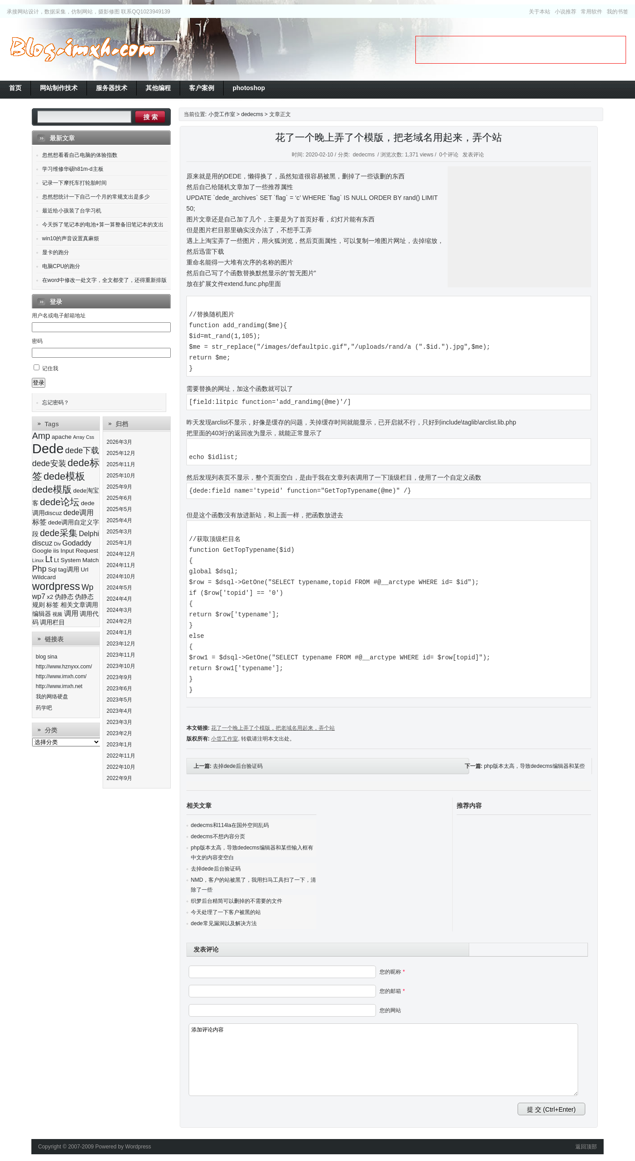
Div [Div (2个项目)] (57, 543)
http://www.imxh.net (59, 686)
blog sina (46, 657)
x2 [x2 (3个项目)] (50, 596)
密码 (37, 341)
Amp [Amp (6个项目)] (41, 436)
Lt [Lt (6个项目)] (48, 559)
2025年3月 (119, 532)
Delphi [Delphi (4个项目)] (89, 533)
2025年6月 (119, 498)
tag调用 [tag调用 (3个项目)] (68, 569)
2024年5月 (119, 588)
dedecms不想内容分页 (218, 836)
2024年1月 (119, 632)
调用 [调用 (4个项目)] (71, 613)
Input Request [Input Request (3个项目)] (79, 550)
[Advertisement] (521, 49)
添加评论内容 (384, 1059)
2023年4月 (119, 711)
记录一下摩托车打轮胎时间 (74, 183)
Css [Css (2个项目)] (90, 437)
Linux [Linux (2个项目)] (37, 560)
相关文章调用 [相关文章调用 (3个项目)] (79, 605)
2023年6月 (119, 688)
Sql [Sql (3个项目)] (52, 569)
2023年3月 (119, 722)
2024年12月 (121, 554)
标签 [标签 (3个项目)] (52, 605)
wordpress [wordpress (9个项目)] (56, 586)
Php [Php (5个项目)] (39, 568)
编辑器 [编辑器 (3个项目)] (41, 614)
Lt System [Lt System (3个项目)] (67, 560)
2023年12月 (121, 644)
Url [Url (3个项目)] (84, 569)
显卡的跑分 (55, 252)
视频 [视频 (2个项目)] (57, 614)
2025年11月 (121, 464)
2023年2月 (119, 733)
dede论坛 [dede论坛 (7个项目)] (59, 502)
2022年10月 (121, 767)
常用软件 (591, 12)
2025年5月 (119, 509)
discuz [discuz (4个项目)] (42, 543)
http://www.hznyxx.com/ (64, 666)
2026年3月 (119, 442)
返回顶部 (586, 1147)
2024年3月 (119, 610)
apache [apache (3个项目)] (61, 436)
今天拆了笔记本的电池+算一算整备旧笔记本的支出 (103, 224)
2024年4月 (119, 599)
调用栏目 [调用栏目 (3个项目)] (52, 622)
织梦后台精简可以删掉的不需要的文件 (236, 901)
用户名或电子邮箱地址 (59, 315)
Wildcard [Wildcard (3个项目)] (44, 577)
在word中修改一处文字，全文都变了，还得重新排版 (104, 280)
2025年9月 (119, 487)
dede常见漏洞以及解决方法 (224, 923)
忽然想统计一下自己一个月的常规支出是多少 (96, 197)
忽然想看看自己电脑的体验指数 (79, 155)
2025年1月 (119, 543)
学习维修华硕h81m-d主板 (73, 169)
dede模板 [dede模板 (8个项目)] (64, 476)
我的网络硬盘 (52, 696)
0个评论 (448, 155)
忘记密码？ (55, 402)
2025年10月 (121, 475)
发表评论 (473, 155)
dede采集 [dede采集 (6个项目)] (58, 533)
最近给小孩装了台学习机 (71, 211)
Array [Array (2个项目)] (78, 437)
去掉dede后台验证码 (238, 766)
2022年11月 (121, 756)
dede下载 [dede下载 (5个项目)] (82, 450)
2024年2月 (119, 621)
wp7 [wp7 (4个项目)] (38, 596)
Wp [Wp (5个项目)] (88, 587)
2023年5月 (119, 700)
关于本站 (539, 12)
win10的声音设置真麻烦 (70, 238)
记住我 (50, 368)
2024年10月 (121, 576)
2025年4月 (119, 520)
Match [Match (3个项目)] (90, 560)
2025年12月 (121, 453)
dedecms (252, 114)
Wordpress (138, 1147)
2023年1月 (119, 744)
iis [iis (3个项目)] (56, 550)
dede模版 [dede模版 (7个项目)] (52, 489)
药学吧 (44, 708)
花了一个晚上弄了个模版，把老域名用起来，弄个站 (388, 137)
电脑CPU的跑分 (61, 266)
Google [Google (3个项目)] (42, 550)
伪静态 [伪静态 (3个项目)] (64, 596)
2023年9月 (119, 677)
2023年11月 (121, 655)
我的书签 (617, 12)
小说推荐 (565, 12)
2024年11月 (121, 565)
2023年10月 (121, 666)
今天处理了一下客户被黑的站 (226, 912)
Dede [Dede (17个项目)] (48, 448)
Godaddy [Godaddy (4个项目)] (76, 543)
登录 (38, 382)
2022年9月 (119, 778)
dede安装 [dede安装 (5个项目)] (49, 463)
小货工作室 (82, 49)
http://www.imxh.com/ (61, 676)
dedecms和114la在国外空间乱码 (230, 825)
